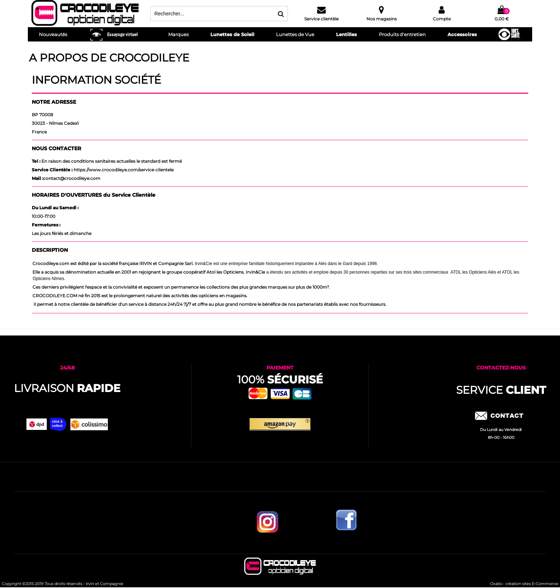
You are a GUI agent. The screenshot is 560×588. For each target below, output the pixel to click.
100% (280, 379)
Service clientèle (321, 18)
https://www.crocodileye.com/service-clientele (124, 169)
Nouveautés (53, 34)
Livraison (67, 388)
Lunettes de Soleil (232, 34)
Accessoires (462, 34)
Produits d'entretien (402, 34)
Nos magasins (381, 18)
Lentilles (346, 34)
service (501, 390)
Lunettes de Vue (295, 34)
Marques (178, 34)
